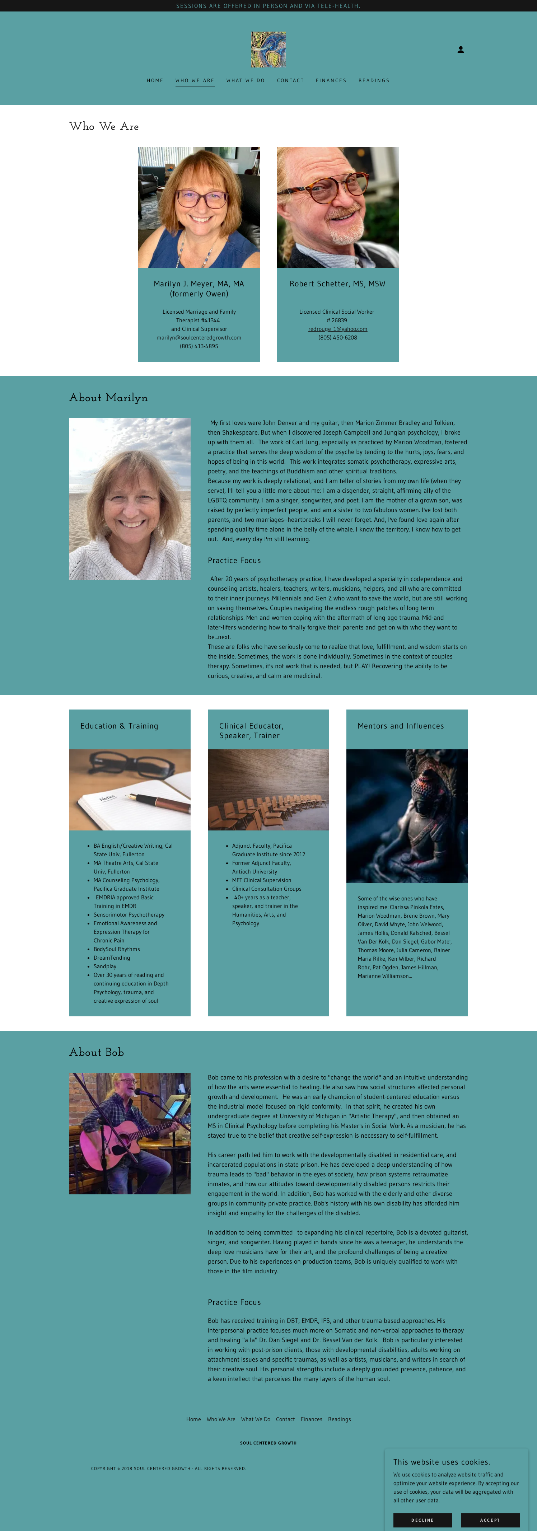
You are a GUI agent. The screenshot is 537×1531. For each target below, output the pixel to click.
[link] (268, 48)
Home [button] (193, 1419)
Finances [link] (331, 80)
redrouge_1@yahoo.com (338, 328)
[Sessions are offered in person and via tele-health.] (268, 5)
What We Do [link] (246, 80)
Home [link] (155, 80)
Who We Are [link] (195, 80)
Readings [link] (374, 80)
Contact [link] (291, 80)
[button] (461, 49)
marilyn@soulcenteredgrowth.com (199, 337)
